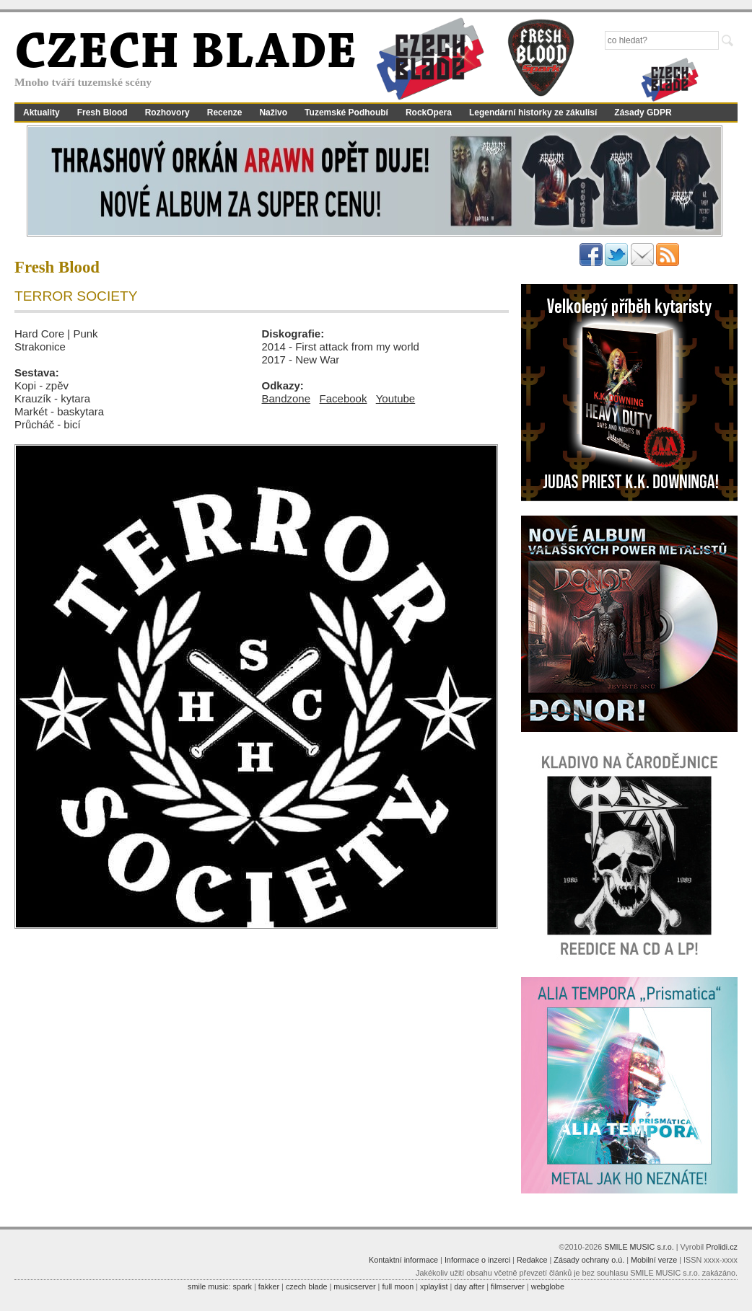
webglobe (547, 1286)
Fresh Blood (102, 112)
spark (241, 1286)
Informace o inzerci (477, 1259)
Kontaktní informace (403, 1259)
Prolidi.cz (722, 1246)
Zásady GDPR (642, 112)
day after (469, 1286)
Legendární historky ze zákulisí (533, 112)
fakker (268, 1286)
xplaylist (433, 1286)
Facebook (343, 398)
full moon (398, 1286)
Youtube (396, 398)
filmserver (508, 1286)
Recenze (224, 112)
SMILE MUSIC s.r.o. (639, 1246)
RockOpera (429, 112)
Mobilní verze (654, 1259)
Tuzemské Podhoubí (346, 112)
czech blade (307, 1286)
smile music (208, 1286)
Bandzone (286, 398)
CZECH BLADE (185, 55)
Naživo (273, 112)
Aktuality (41, 112)
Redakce (532, 1259)
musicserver (354, 1286)
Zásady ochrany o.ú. (589, 1259)
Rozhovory (167, 112)
